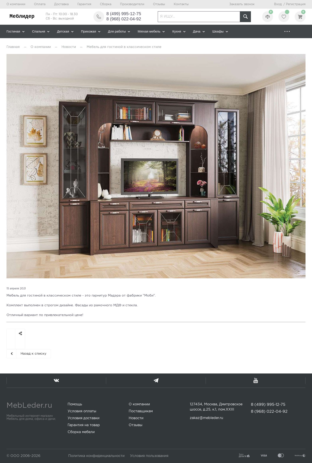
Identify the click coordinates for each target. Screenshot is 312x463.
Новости (69, 47)
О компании (15, 4)
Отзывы (159, 4)
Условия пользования (149, 456)
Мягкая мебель (151, 31)
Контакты (181, 4)
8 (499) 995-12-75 (123, 13)
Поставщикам (141, 411)
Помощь (75, 404)
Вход (278, 4)
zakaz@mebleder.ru (206, 418)
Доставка (61, 4)
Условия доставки (83, 418)
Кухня (178, 31)
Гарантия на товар (84, 425)
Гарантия (84, 4)
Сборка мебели (81, 432)
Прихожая (91, 31)
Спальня (40, 31)
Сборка (105, 4)
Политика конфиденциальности (96, 456)
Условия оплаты (82, 411)
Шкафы (220, 31)
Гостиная (15, 31)
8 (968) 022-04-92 (123, 18)
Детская (65, 31)
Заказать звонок (242, 4)
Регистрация (296, 4)
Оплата (40, 4)
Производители (132, 4)
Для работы (119, 31)
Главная (13, 47)
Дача (199, 31)
